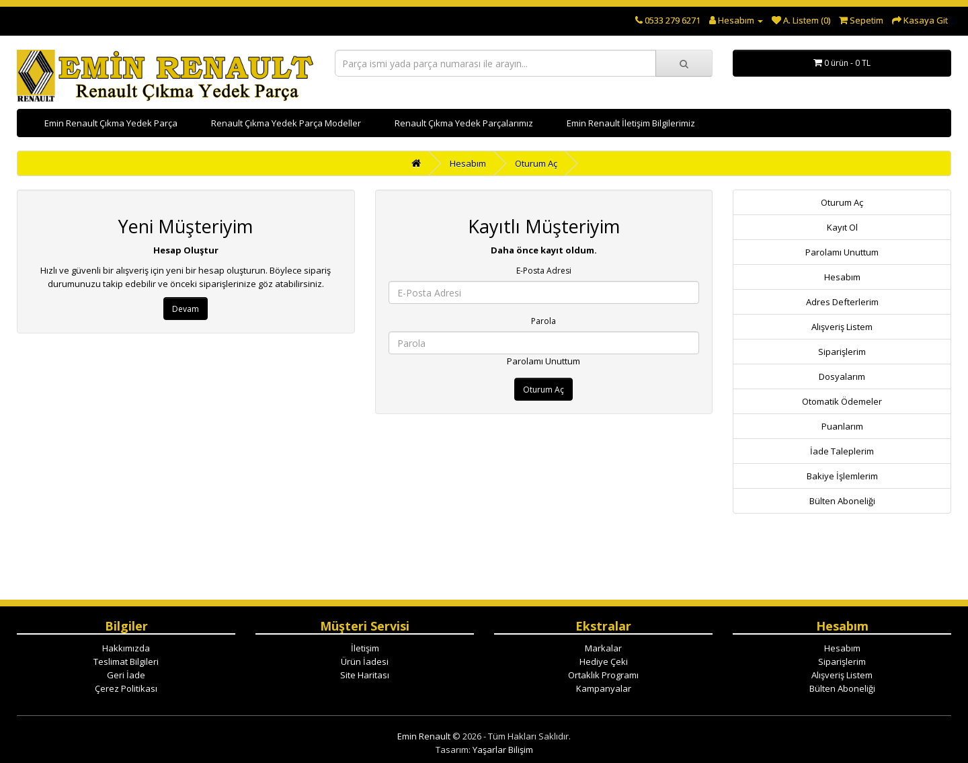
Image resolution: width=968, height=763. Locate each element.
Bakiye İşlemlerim (842, 476)
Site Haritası (364, 675)
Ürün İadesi (365, 661)
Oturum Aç (536, 163)
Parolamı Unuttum (543, 361)
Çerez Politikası (126, 688)
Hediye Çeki (603, 661)
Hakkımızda (126, 648)
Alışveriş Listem (842, 327)
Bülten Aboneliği (842, 501)
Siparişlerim (842, 352)
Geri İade (126, 675)
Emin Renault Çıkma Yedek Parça (110, 123)
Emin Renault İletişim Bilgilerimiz (631, 123)
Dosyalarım (842, 376)
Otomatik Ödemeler (842, 401)
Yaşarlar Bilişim (503, 750)
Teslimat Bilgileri (126, 661)
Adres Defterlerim (842, 302)
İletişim (365, 648)
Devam (185, 309)
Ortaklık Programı (603, 675)
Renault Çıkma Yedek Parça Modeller (286, 123)
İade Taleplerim (842, 451)
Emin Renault (423, 736)
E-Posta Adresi (543, 270)
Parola (543, 321)
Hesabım (468, 163)
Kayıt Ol (842, 227)
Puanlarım (842, 426)
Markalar (603, 648)
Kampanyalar (603, 688)
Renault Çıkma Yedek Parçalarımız (464, 123)
